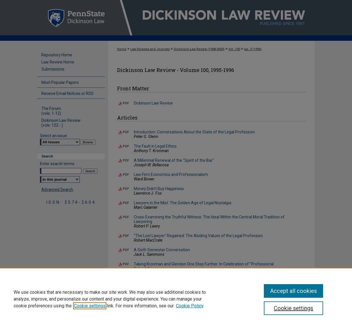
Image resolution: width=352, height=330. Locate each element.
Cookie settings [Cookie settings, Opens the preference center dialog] (293, 308)
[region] (176, 299)
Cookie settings (89, 305)
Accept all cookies (293, 291)
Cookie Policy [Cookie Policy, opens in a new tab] (189, 305)
